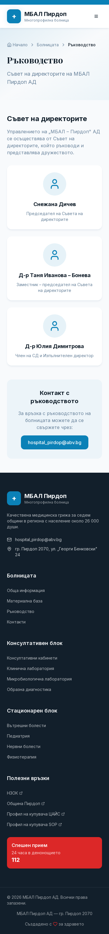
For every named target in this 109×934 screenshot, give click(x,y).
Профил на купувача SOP (34, 824)
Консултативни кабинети (32, 657)
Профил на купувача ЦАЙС (36, 813)
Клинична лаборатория (30, 668)
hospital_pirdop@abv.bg (54, 442)
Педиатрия (18, 735)
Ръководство (20, 611)
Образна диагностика (29, 689)
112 (16, 859)
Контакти (16, 621)
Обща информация (26, 590)
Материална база (24, 600)
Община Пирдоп (26, 803)
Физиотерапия (21, 756)
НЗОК (15, 793)
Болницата (48, 44)
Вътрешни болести (26, 725)
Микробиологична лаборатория (39, 678)
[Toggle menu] (96, 16)
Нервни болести (23, 746)
